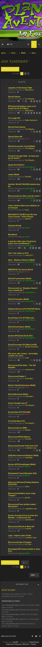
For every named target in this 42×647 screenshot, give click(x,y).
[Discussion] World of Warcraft (21, 526)
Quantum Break (14, 226)
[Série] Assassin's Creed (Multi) (21, 146)
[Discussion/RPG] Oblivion (19, 437)
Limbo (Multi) (13, 174)
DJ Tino (28, 544)
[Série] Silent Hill (15, 137)
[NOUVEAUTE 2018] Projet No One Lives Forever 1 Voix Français (22, 215)
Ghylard (28, 177)
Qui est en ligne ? (9, 590)
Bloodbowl (12, 234)
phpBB (15, 642)
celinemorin (29, 370)
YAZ (27, 139)
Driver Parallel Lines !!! (17, 403)
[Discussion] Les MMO (17, 428)
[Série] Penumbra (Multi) (18, 299)
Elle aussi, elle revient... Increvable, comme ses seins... (23, 355)
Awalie (27, 430)
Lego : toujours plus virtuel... (20, 535)
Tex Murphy (29, 99)
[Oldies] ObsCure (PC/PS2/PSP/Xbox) (24, 309)
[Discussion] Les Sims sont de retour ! (24, 196)
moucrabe (29, 378)
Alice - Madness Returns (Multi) (21, 260)
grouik (27, 498)
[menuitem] (9, 44)
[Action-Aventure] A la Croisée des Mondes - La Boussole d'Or (23, 516)
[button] (28, 73)
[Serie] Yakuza (14, 97)
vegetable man (31, 509)
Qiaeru (33, 644)
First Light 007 (14, 118)
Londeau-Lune (30, 448)
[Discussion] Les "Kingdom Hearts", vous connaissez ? (23, 289)
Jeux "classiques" (15, 61)
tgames (28, 219)
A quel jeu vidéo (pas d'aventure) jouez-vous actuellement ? (22, 242)
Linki (27, 358)
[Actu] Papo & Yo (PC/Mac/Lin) (21, 318)
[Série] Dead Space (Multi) (19, 327)
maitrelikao (30, 167)
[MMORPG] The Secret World (20, 270)
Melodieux (29, 90)
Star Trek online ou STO (18, 253)
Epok (27, 466)
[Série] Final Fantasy (16, 127)
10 (39, 248)
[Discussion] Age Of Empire (19, 542)
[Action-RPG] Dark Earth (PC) (20, 336)
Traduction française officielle (17, 644)
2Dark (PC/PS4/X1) (16, 165)
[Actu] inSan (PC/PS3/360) (19, 412)
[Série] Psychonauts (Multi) (19, 278)
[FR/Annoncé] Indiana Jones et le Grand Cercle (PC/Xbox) (22, 107)
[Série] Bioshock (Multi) (18, 394)
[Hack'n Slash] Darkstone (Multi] (21, 385)
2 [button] (25, 73)
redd (27, 228)
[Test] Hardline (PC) (16, 421)
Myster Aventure (31, 347)
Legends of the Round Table (20, 88)
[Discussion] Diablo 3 (17, 376)
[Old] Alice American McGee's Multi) (23, 455)
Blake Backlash (31, 120)
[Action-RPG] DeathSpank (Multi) (22, 464)
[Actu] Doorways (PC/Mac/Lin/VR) (22, 345)
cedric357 (29, 255)
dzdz (27, 486)
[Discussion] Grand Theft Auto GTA (23, 446)
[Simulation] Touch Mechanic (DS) (22, 473)
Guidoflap (28, 458)
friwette (28, 439)
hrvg (26, 210)
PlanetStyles (34, 642)
